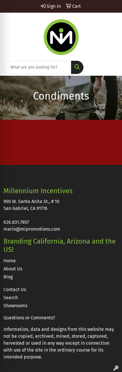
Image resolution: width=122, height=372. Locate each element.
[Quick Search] (37, 67)
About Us (12, 269)
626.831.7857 (16, 222)
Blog (8, 277)
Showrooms (15, 305)
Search (10, 297)
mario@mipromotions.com (31, 229)
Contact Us (14, 289)
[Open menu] (110, 67)
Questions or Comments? (29, 317)
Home (9, 260)
